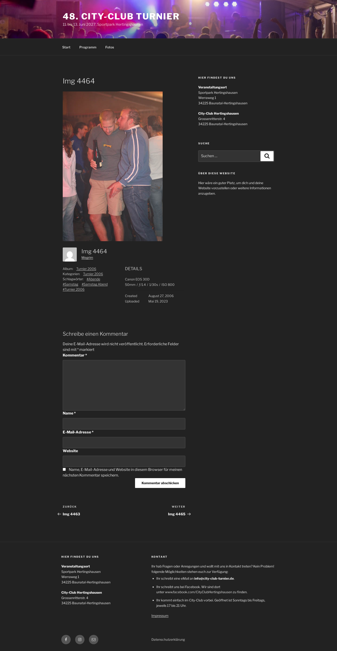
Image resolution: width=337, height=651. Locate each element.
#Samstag (70, 284)
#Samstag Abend (95, 284)
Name (69, 413)
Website (70, 451)
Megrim (87, 257)
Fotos (109, 47)
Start (66, 47)
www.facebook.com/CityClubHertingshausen (198, 592)
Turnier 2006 (86, 269)
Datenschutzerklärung (168, 639)
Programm (87, 47)
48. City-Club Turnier (121, 16)
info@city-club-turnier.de (214, 578)
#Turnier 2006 (73, 289)
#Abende (93, 279)
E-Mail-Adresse (78, 432)
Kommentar (75, 355)
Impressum (159, 616)
